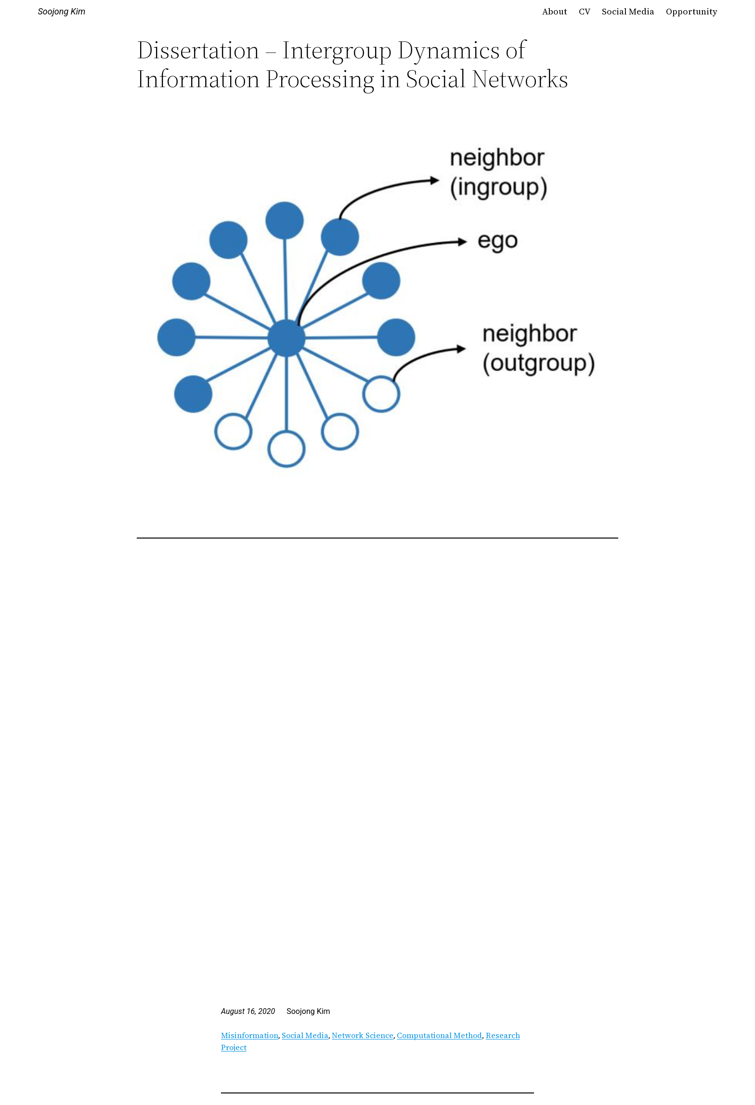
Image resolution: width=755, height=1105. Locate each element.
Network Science (362, 1035)
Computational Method (439, 1035)
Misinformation (249, 1035)
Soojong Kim (61, 11)
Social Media (305, 1035)
